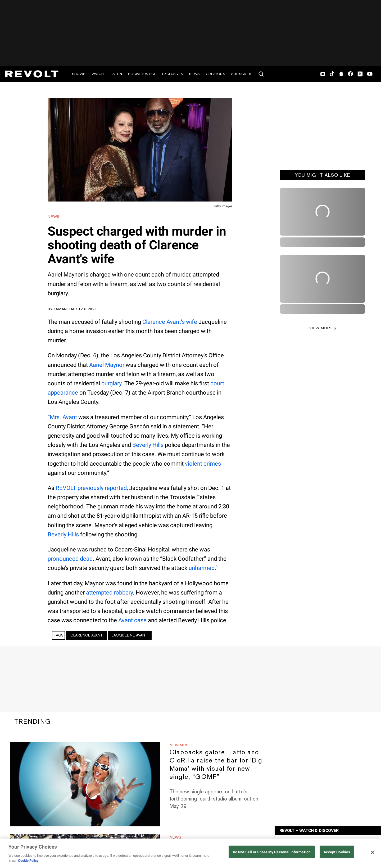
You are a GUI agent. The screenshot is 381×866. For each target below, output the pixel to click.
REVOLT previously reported (91, 488)
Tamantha (64, 309)
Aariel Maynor (106, 365)
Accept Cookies (337, 852)
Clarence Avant (86, 635)
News (194, 74)
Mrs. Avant (63, 417)
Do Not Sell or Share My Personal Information (272, 852)
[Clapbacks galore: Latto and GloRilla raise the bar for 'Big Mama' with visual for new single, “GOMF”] (85, 784)
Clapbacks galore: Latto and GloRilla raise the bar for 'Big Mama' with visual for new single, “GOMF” (216, 764)
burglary (111, 383)
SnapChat (341, 74)
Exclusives (172, 74)
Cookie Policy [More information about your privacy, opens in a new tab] (28, 861)
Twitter (360, 74)
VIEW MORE (321, 328)
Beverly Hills (148, 445)
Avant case (132, 620)
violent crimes (203, 463)
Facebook (350, 74)
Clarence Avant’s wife (169, 322)
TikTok (331, 74)
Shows (78, 74)
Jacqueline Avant (129, 635)
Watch (98, 74)
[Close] (372, 852)
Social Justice (142, 74)
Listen (116, 74)
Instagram (322, 74)
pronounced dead (70, 558)
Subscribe (241, 74)
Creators (215, 74)
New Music (181, 745)
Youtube (370, 74)
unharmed (202, 568)
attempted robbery (109, 592)
